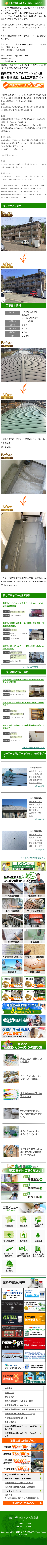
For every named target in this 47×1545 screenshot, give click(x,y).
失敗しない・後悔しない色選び (31, 1060)
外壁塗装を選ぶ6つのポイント (17, 1405)
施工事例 (13, 65)
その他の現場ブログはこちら (33, 858)
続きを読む (40, 786)
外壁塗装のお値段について (16, 1418)
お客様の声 (9, 1397)
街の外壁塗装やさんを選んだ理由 (19, 1401)
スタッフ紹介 (10, 1422)
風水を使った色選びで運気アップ (31, 1095)
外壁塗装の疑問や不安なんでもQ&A (20, 1414)
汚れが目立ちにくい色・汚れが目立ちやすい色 (31, 1114)
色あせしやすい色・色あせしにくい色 (29, 1132)
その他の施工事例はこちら (34, 667)
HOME (4, 65)
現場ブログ (9, 1393)
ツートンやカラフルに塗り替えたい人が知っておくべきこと (31, 1152)
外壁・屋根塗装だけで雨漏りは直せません (22, 1409)
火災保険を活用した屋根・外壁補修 (20, 1487)
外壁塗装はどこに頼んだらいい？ (19, 1483)
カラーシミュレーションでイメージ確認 (31, 1077)
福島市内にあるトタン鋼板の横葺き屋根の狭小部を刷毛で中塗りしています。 (35, 777)
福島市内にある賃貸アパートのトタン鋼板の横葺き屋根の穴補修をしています (35, 840)
